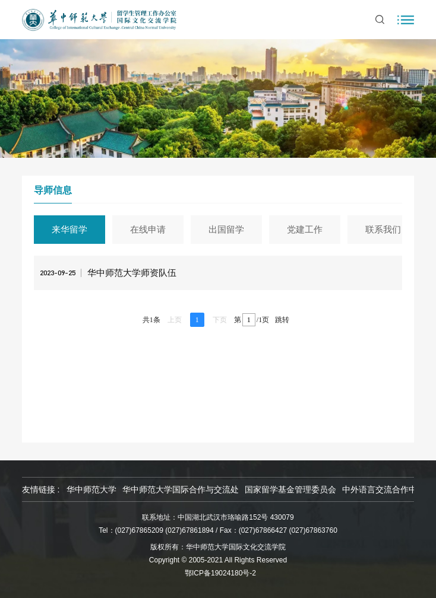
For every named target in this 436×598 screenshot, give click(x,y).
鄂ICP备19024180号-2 (220, 573)
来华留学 (71, 229)
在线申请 (150, 229)
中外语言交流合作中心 (383, 489)
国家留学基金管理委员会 (290, 489)
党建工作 (306, 229)
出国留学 (228, 229)
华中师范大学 (91, 489)
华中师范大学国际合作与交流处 (180, 489)
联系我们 (385, 229)
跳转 (282, 320)
